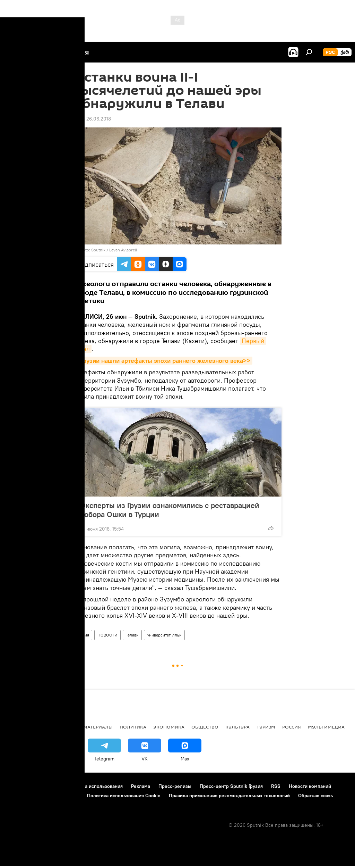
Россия (291, 727)
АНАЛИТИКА (52, 727)
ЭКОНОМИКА (168, 727)
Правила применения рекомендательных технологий (229, 795)
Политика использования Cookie (124, 795)
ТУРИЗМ (266, 727)
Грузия (83, 635)
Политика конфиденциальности (43, 795)
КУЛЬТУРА (237, 727)
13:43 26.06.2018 (92, 119)
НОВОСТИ (107, 635)
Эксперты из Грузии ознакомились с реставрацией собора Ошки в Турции (169, 510)
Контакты (49, 786)
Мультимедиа (326, 727)
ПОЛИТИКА (133, 727)
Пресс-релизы (174, 786)
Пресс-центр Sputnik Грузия (231, 786)
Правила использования (95, 786)
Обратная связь (315, 795)
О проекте (19, 786)
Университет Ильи (164, 635)
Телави (132, 635)
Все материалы (93, 727)
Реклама (140, 786)
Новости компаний (310, 786)
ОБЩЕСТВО (204, 727)
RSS (275, 786)
